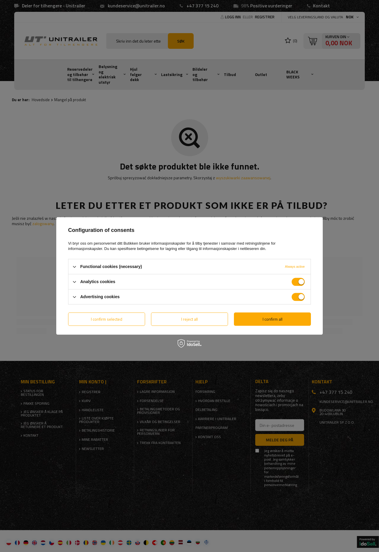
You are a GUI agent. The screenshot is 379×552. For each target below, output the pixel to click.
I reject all (189, 319)
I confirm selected (106, 319)
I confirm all (272, 319)
